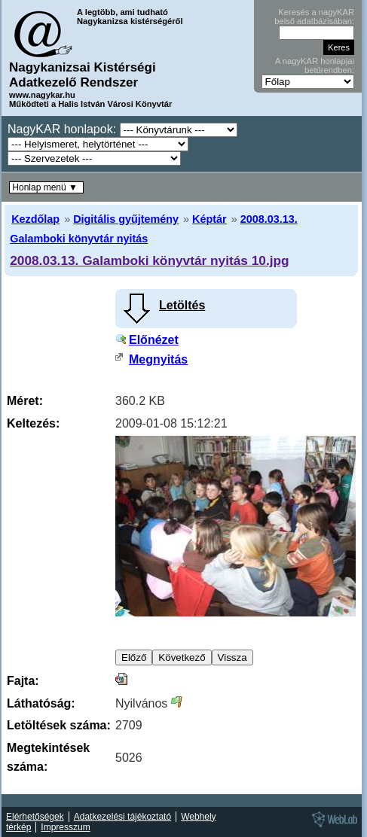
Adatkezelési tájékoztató (122, 816)
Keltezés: (33, 423)
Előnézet (154, 339)
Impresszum (65, 827)
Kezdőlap (35, 219)
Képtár (209, 219)
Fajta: (23, 680)
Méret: (25, 400)
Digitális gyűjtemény (126, 219)
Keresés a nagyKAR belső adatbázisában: (314, 17)
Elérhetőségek (35, 816)
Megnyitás (158, 359)
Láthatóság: (41, 703)
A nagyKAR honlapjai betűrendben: (314, 65)
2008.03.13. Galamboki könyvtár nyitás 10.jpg (149, 260)
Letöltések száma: (59, 725)
